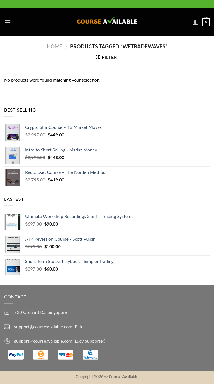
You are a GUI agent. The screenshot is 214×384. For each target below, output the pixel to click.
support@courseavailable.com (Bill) (48, 326)
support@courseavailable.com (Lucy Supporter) (59, 340)
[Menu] (7, 22)
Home (54, 46)
